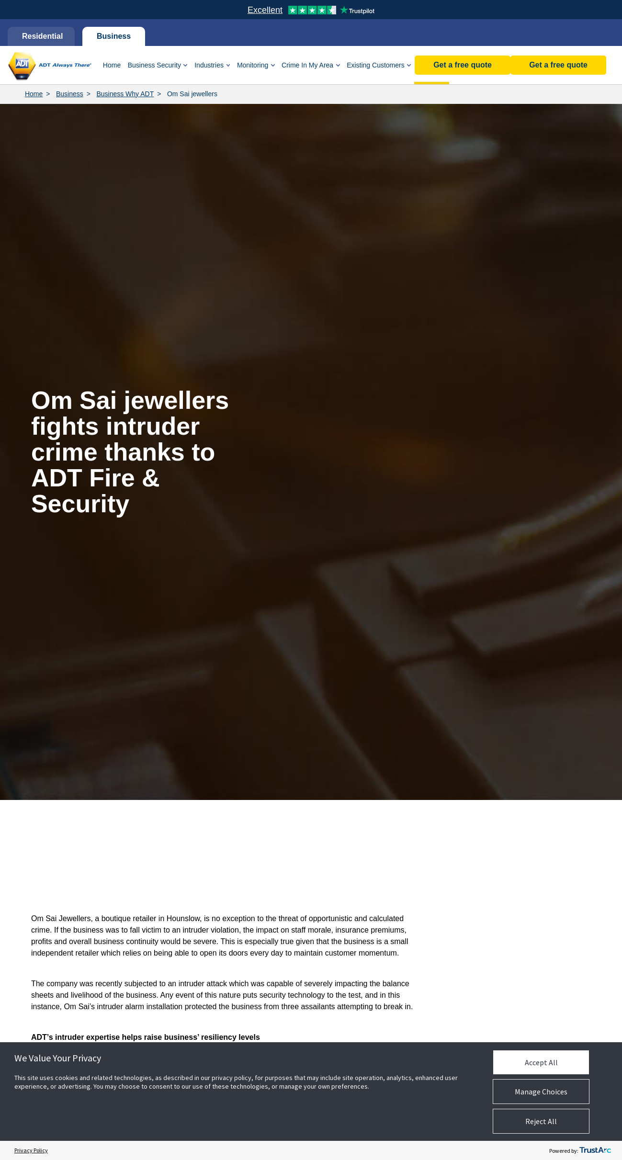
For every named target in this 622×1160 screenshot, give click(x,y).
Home (112, 65)
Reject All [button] (541, 1121)
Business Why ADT (125, 94)
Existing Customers (376, 65)
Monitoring (252, 65)
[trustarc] (595, 1150)
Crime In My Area (307, 65)
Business (114, 36)
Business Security (154, 65)
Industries (209, 65)
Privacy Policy (31, 1150)
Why (432, 65)
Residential (41, 36)
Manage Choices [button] (541, 1091)
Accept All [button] (541, 1062)
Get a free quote (558, 65)
